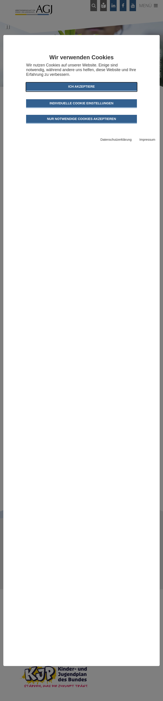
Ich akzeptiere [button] (81, 86)
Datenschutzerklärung (116, 139)
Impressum (147, 139)
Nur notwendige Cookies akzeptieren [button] (81, 119)
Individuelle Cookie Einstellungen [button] (81, 103)
